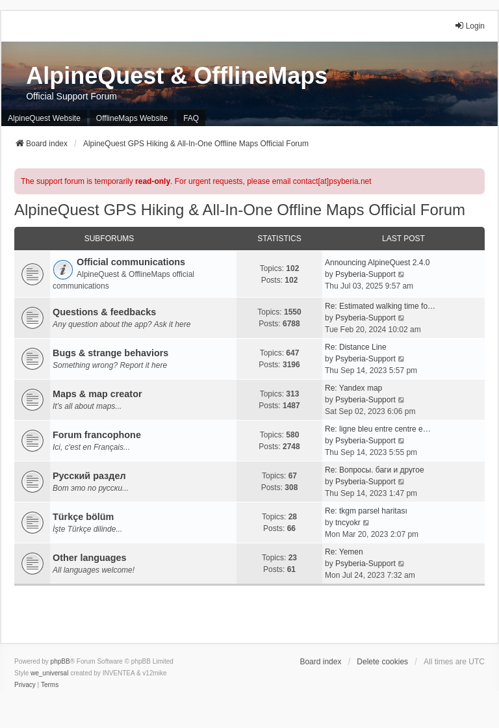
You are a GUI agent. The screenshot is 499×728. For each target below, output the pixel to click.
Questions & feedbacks (104, 312)
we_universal (49, 673)
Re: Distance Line (356, 347)
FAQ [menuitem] (191, 118)
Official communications (131, 262)
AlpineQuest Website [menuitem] (44, 118)
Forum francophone (97, 435)
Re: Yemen (344, 551)
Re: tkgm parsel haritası (366, 510)
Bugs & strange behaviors (110, 353)
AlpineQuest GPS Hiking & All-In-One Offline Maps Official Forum (239, 209)
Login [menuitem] (469, 26)
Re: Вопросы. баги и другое (374, 469)
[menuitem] (25, 685)
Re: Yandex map (353, 388)
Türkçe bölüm (83, 517)
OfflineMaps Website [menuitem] (132, 118)
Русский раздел (89, 476)
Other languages (90, 557)
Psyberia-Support (365, 274)
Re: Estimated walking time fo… (380, 306)
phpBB (60, 661)
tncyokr (348, 522)
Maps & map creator (97, 394)
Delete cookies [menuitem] (382, 661)
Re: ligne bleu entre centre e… (378, 429)
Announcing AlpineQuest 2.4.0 (377, 262)
